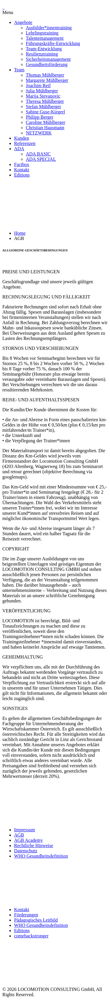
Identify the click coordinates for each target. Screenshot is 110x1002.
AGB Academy (28, 840)
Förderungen (26, 914)
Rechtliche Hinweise (33, 845)
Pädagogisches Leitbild (36, 920)
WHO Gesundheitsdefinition (41, 856)
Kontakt (21, 909)
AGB (19, 834)
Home (20, 233)
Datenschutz (25, 850)
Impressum (24, 829)
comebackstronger (31, 935)
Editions (22, 930)
